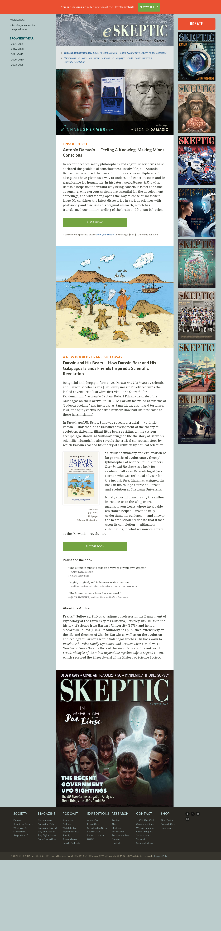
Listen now (95, 222)
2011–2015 (17, 54)
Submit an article (47, 839)
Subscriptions (168, 824)
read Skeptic (17, 19)
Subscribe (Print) (46, 824)
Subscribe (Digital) (47, 828)
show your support (106, 234)
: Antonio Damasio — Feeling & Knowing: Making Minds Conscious (115, 52)
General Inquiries (144, 824)
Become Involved (120, 835)
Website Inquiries (145, 828)
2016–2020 (17, 49)
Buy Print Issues (46, 831)
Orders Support (144, 831)
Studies (116, 820)
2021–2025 (17, 43)
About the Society (23, 824)
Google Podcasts (71, 843)
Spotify (66, 835)
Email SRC (117, 843)
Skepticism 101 (21, 835)
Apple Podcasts (71, 831)
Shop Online (167, 820)
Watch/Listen (69, 828)
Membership (19, 831)
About (115, 824)
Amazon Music (70, 839)
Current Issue (45, 820)
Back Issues (167, 828)
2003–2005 (17, 64)
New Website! (149, 7)
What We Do (20, 828)
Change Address (144, 843)
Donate (196, 24)
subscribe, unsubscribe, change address (22, 27)
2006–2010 (17, 59)
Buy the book (95, 546)
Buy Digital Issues (47, 835)
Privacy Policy (161, 856)
